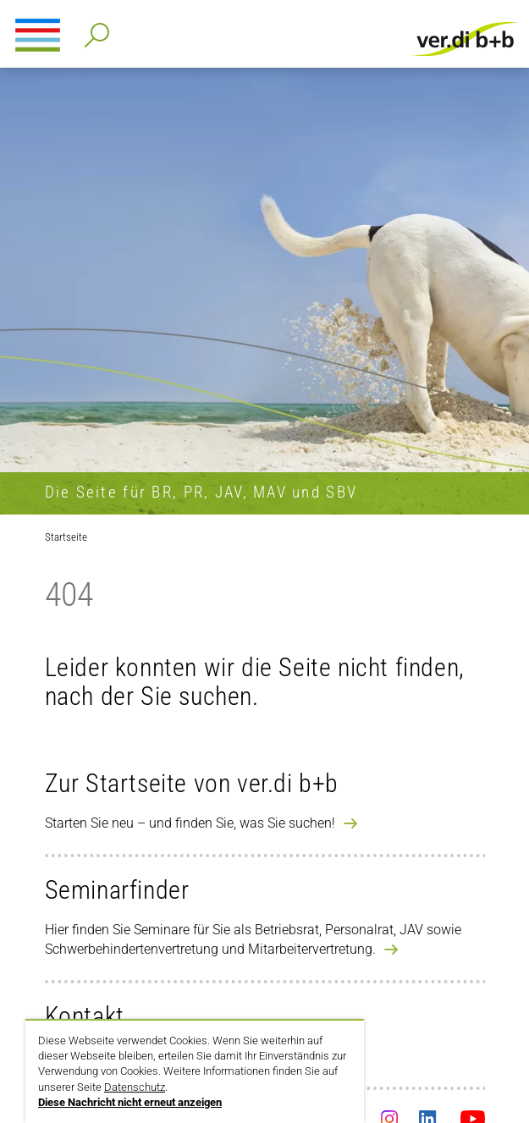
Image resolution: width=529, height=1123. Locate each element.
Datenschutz (134, 1087)
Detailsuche (93, 30)
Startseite (66, 537)
